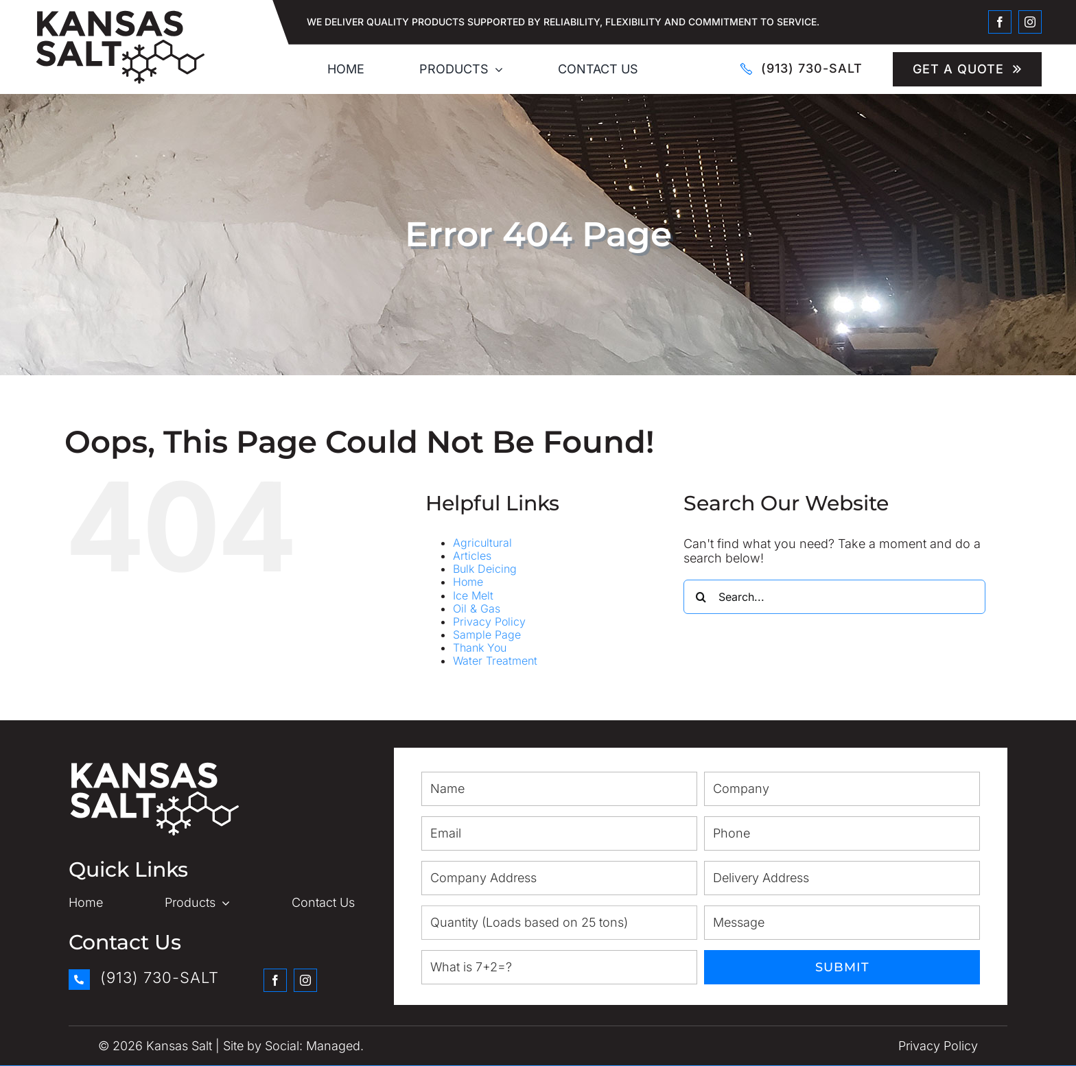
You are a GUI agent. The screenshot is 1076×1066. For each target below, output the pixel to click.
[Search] (700, 597)
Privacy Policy (489, 621)
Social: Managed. (314, 1046)
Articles (472, 555)
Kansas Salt (179, 1046)
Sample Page (487, 634)
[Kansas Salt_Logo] (120, 15)
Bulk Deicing (485, 569)
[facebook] (999, 22)
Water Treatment (495, 660)
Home (468, 582)
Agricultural (482, 542)
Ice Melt (473, 595)
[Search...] (834, 597)
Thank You (479, 647)
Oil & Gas (476, 608)
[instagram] (1030, 22)
